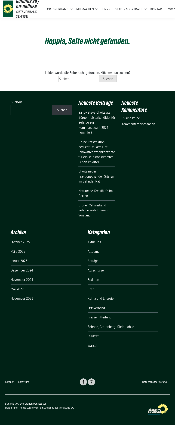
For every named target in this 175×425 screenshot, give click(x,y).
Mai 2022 (17, 289)
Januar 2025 (19, 261)
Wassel (92, 345)
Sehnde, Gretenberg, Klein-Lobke (111, 327)
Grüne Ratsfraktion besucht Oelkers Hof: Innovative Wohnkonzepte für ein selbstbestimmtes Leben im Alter (96, 152)
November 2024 (22, 279)
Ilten (91, 289)
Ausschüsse (96, 270)
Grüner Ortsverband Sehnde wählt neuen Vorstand (93, 210)
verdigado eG (66, 407)
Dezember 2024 (22, 270)
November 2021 (22, 298)
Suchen (16, 102)
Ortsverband (96, 308)
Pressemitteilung (99, 317)
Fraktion (93, 279)
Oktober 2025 (20, 242)
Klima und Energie (101, 298)
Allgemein (95, 251)
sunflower (32, 407)
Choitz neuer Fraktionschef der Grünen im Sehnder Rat (96, 176)
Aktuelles (94, 242)
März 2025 (18, 251)
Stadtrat (93, 336)
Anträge (93, 261)
